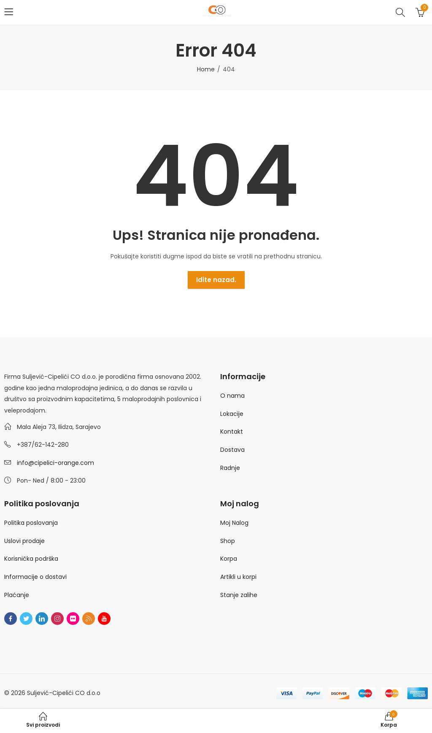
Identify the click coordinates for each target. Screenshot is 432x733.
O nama (232, 395)
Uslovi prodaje (24, 541)
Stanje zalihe (238, 595)
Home (206, 69)
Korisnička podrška (31, 558)
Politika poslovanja (31, 523)
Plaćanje (16, 595)
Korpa (228, 558)
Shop (227, 541)
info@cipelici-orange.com (55, 463)
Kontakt (231, 431)
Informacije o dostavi (35, 577)
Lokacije (231, 414)
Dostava (232, 449)
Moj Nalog (234, 523)
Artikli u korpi (238, 577)
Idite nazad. (216, 279)
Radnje (230, 468)
